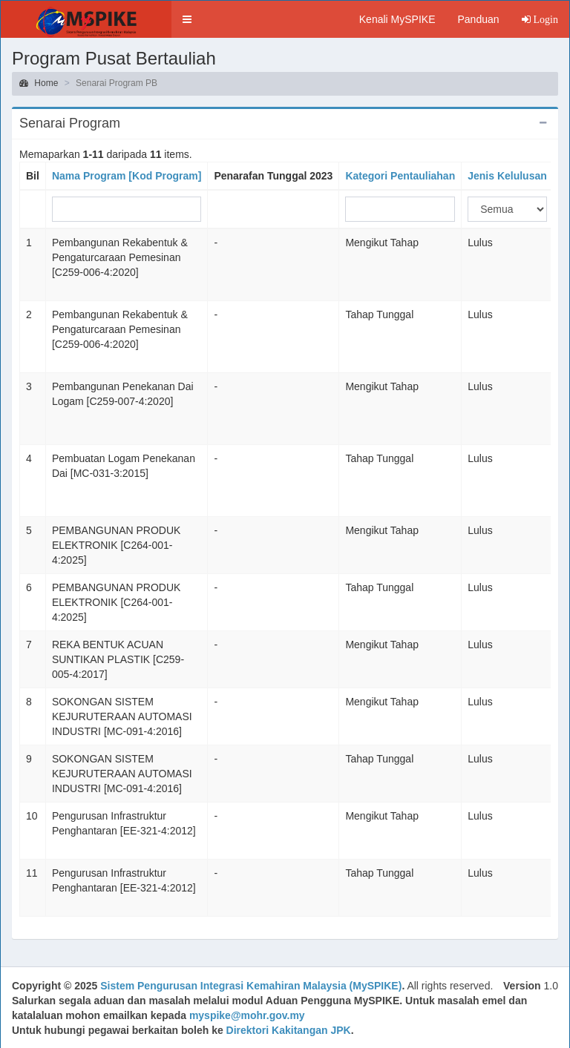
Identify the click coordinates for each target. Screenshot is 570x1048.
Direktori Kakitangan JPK (288, 1030)
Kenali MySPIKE (397, 19)
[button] (187, 19)
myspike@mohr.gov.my (247, 1015)
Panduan (478, 19)
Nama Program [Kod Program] (126, 176)
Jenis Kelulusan (507, 176)
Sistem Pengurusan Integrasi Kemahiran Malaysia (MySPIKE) (251, 986)
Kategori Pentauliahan (400, 176)
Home (38, 83)
